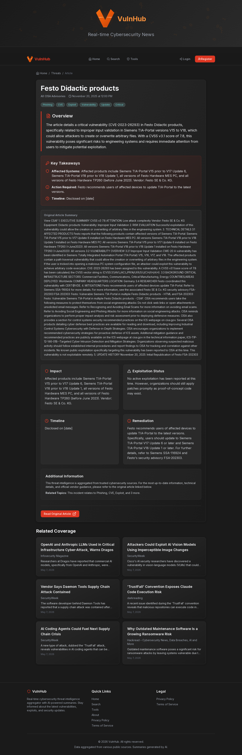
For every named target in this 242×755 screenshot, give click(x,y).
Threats (56, 73)
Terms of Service (102, 725)
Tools (95, 709)
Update (105, 104)
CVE (60, 104)
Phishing (47, 104)
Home (95, 699)
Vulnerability (89, 104)
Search (96, 704)
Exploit (72, 104)
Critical (119, 104)
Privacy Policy (100, 720)
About (95, 714)
